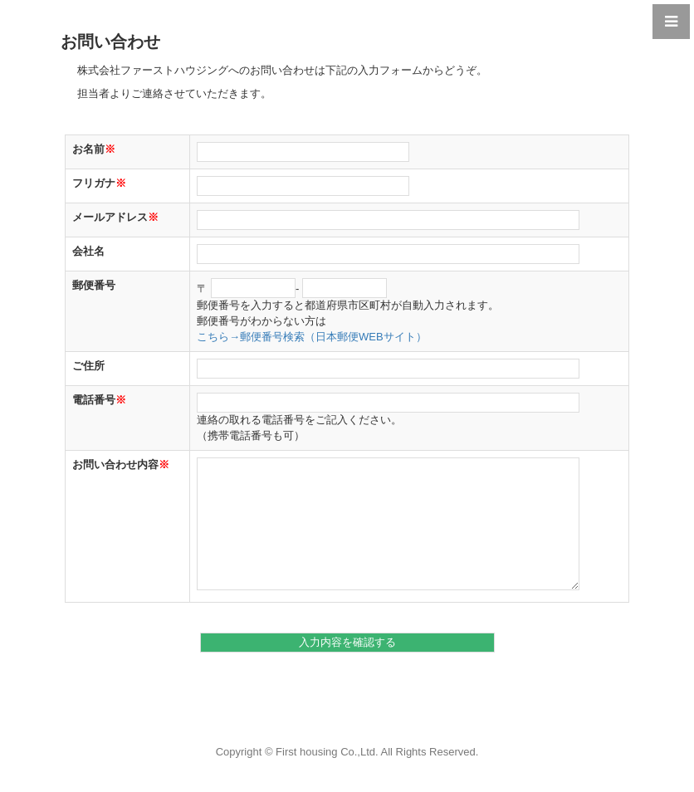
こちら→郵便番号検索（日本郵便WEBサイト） (312, 336)
